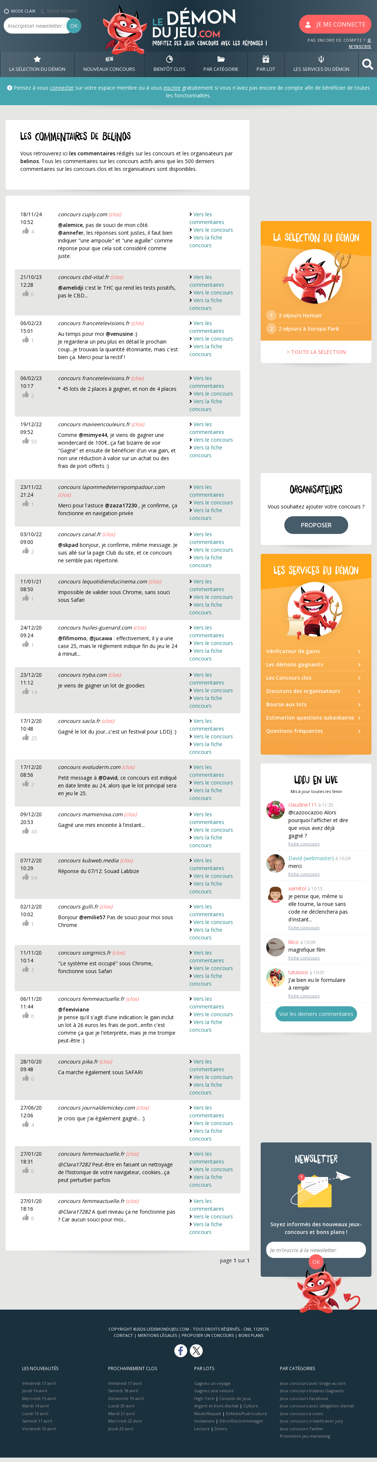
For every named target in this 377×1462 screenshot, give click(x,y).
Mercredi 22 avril (125, 1425)
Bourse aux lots (286, 708)
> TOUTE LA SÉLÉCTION (316, 356)
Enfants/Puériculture (246, 1418)
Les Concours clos (288, 682)
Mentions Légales (157, 1339)
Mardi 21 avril (121, 1418)
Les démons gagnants (294, 668)
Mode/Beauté (207, 1418)
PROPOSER (316, 529)
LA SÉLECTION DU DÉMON (37, 64)
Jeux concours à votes (301, 1418)
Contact (123, 1339)
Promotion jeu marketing (305, 1440)
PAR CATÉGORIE (221, 64)
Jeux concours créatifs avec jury (311, 1425)
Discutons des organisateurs (303, 695)
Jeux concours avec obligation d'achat (317, 1410)
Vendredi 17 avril (39, 1387)
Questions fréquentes (294, 735)
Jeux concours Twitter (301, 1433)
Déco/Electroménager (241, 1425)
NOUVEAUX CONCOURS (109, 64)
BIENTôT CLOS (169, 64)
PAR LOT (266, 64)
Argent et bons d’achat (216, 1410)
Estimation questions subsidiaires (310, 721)
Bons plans (251, 1339)
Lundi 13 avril (35, 1418)
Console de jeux (235, 1403)
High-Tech (204, 1403)
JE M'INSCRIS (360, 43)
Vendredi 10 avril (39, 1433)
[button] (368, 64)
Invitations (204, 1425)
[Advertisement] (316, 166)
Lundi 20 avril (121, 1410)
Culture (250, 1410)
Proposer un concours (208, 1339)
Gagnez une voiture (214, 1395)
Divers (221, 1433)
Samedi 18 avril (123, 1395)
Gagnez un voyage (212, 1387)
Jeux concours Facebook (304, 1403)
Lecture (202, 1433)
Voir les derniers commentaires (316, 1018)
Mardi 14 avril (35, 1410)
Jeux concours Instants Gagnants (312, 1395)
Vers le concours (213, 229)
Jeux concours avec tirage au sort (313, 1387)
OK (74, 25)
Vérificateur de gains (293, 655)
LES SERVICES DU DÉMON (321, 64)
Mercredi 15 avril (39, 1403)
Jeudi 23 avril (120, 1433)
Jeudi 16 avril (34, 1395)
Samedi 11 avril (37, 1425)
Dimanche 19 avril (126, 1403)
